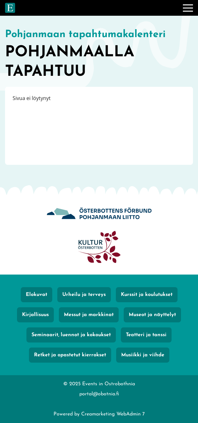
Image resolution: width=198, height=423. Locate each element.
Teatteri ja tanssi (146, 334)
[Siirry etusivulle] (10, 8)
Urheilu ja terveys (84, 294)
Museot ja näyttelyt (152, 314)
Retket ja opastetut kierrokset (70, 355)
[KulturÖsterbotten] (99, 247)
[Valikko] (188, 8)
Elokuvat (36, 294)
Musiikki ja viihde (142, 355)
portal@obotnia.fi (99, 394)
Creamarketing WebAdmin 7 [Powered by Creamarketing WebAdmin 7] (113, 414)
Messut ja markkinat (89, 314)
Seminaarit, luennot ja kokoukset (71, 334)
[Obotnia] (99, 214)
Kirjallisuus (35, 314)
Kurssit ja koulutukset (147, 294)
